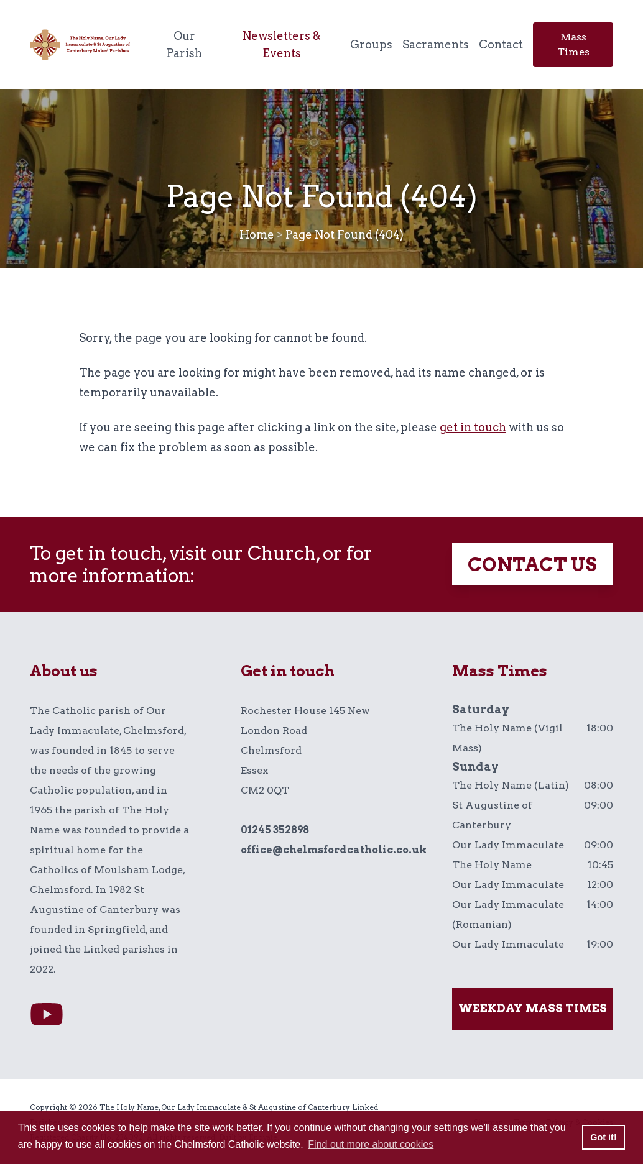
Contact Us (532, 564)
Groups (371, 44)
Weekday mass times (532, 1008)
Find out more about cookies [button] (370, 1144)
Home (256, 234)
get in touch (473, 427)
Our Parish (184, 44)
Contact (501, 44)
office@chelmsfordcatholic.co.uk (334, 850)
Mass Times (573, 44)
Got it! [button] (603, 1137)
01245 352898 (275, 830)
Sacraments (435, 44)
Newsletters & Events (282, 44)
